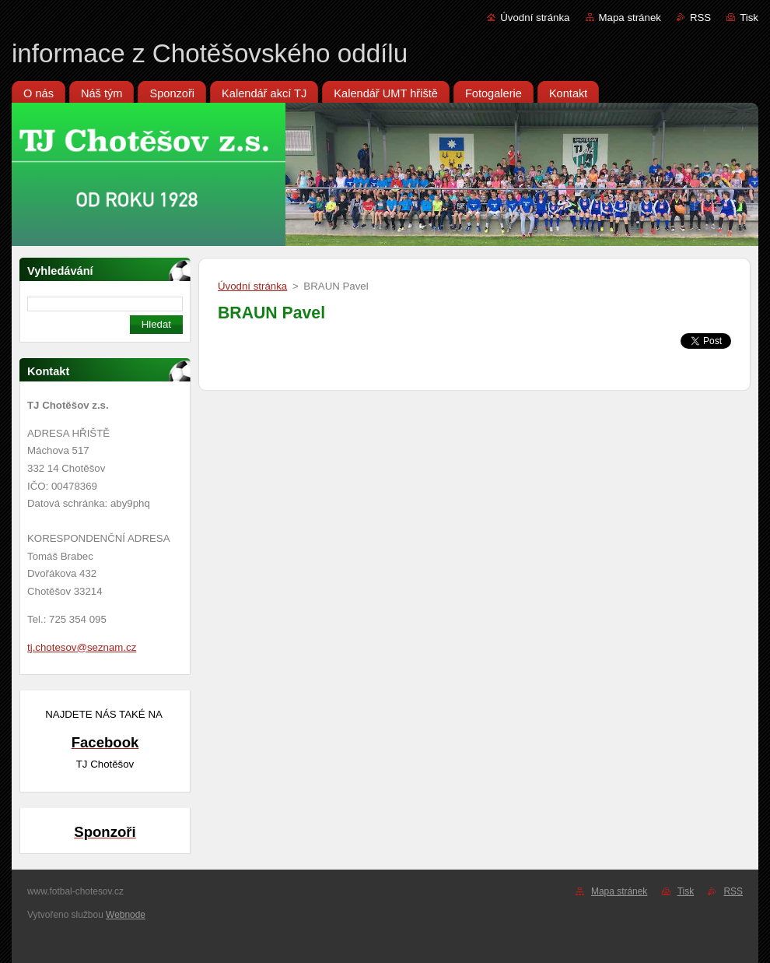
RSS (700, 17)
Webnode (125, 914)
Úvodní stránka (534, 17)
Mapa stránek (630, 17)
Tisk (749, 17)
